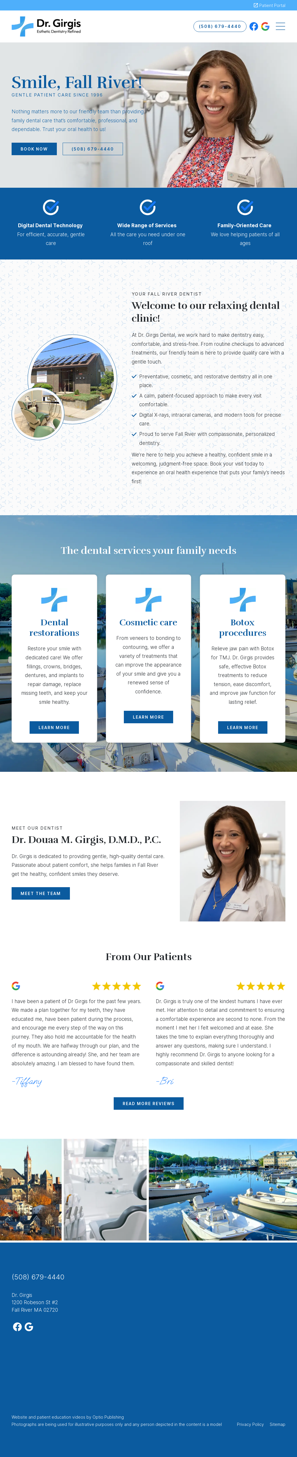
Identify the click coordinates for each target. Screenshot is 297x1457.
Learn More (54, 727)
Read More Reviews (149, 1103)
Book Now (34, 148)
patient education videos (61, 1417)
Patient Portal (272, 5)
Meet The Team (41, 893)
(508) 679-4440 (220, 26)
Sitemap (277, 1424)
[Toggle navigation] (280, 26)
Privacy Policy (250, 1424)
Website (19, 1417)
